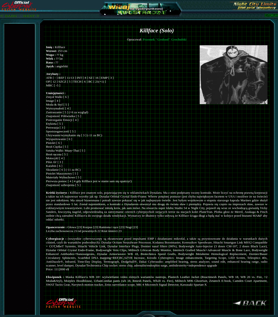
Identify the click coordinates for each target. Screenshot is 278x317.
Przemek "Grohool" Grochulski (164, 39)
